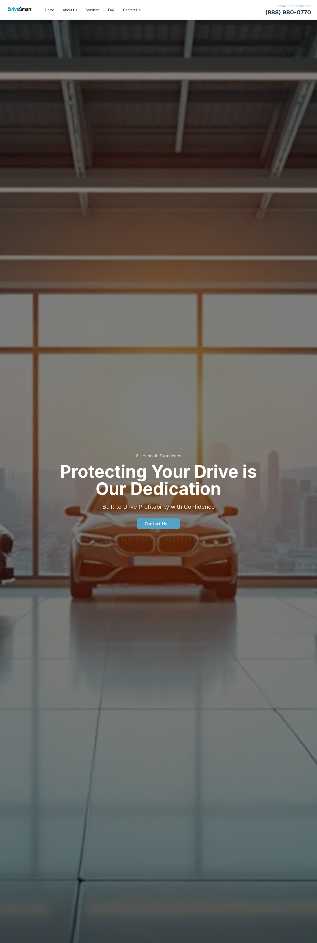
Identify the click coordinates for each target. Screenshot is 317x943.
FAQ (111, 10)
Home (49, 10)
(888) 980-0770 (288, 12)
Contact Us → (159, 523)
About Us (70, 10)
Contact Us (131, 10)
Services (93, 10)
